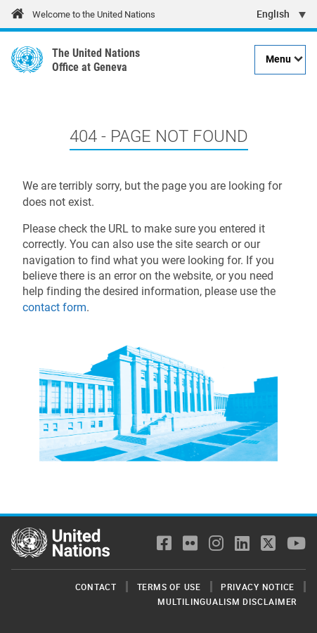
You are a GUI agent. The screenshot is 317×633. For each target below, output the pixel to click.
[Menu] (280, 59)
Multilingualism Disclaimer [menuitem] (227, 601)
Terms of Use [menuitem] (169, 586)
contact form (54, 307)
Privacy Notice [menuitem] (258, 586)
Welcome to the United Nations (93, 14)
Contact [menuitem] (96, 586)
